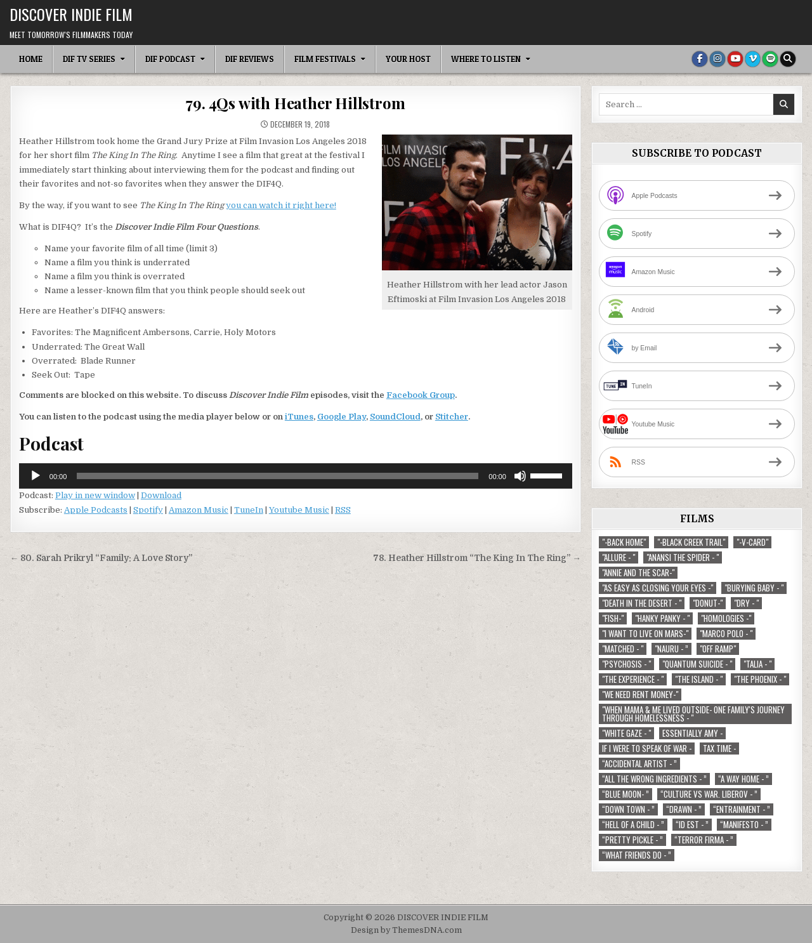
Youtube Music (299, 510)
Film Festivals (325, 59)
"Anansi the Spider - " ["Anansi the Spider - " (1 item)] (682, 557)
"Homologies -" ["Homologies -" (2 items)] (726, 618)
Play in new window (95, 495)
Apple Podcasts (96, 510)
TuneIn (248, 510)
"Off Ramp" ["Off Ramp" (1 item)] (718, 649)
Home (31, 59)
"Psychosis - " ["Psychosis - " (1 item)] (626, 664)
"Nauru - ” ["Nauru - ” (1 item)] (671, 649)
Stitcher (451, 416)
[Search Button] (788, 59)
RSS (343, 510)
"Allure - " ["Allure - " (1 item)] (618, 557)
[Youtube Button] (734, 59)
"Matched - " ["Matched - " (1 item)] (622, 649)
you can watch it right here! (281, 205)
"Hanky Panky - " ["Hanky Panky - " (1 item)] (662, 618)
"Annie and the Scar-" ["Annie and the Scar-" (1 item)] (638, 573)
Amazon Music (198, 510)
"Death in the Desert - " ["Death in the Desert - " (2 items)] (641, 603)
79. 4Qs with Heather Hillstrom (295, 103)
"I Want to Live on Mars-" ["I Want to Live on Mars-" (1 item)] (645, 634)
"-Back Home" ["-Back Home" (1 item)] (624, 542)
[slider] (277, 476)
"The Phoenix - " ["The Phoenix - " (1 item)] (760, 679)
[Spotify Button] (770, 59)
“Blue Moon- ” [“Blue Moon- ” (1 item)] (625, 794)
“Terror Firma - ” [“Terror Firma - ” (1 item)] (703, 840)
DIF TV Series (89, 59)
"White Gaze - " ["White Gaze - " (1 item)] (626, 733)
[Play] (35, 476)
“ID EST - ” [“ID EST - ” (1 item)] (692, 825)
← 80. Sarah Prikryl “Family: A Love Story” (101, 558)
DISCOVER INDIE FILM (71, 14)
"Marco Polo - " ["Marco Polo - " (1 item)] (726, 634)
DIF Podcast (170, 59)
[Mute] (520, 476)
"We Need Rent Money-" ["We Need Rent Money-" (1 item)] (640, 695)
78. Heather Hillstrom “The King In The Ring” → (477, 558)
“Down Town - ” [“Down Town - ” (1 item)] (628, 809)
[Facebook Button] (699, 59)
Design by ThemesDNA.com (406, 930)
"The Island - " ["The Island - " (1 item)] (699, 679)
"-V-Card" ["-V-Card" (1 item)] (752, 542)
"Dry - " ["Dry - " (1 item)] (746, 603)
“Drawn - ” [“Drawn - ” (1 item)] (684, 809)
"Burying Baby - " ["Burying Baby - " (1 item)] (753, 588)
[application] (295, 476)
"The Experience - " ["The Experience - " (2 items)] (633, 679)
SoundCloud (395, 416)
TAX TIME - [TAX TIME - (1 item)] (719, 748)
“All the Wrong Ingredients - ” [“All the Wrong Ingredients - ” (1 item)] (654, 779)
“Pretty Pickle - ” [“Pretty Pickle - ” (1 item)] (632, 840)
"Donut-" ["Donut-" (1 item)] (708, 603)
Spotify (148, 510)
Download (161, 495)
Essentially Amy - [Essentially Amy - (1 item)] (692, 733)
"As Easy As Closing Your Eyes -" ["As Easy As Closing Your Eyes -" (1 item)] (657, 588)
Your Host (408, 59)
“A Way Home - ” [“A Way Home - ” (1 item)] (743, 779)
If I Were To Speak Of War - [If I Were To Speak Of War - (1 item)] (646, 748)
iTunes (299, 416)
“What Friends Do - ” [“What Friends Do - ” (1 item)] (636, 855)
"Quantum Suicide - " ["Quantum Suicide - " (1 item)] (697, 664)
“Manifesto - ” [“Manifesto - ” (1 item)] (744, 825)
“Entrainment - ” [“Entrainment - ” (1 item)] (741, 809)
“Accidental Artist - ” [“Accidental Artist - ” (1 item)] (639, 764)
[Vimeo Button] (752, 59)
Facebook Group (420, 395)
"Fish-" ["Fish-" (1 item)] (613, 618)
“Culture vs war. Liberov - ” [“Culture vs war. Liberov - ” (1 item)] (708, 794)
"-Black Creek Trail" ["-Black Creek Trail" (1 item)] (691, 542)
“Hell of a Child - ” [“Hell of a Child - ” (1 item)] (633, 825)
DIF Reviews (249, 59)
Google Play (341, 416)
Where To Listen (486, 59)
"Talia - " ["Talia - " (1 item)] (757, 664)
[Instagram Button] (716, 59)
